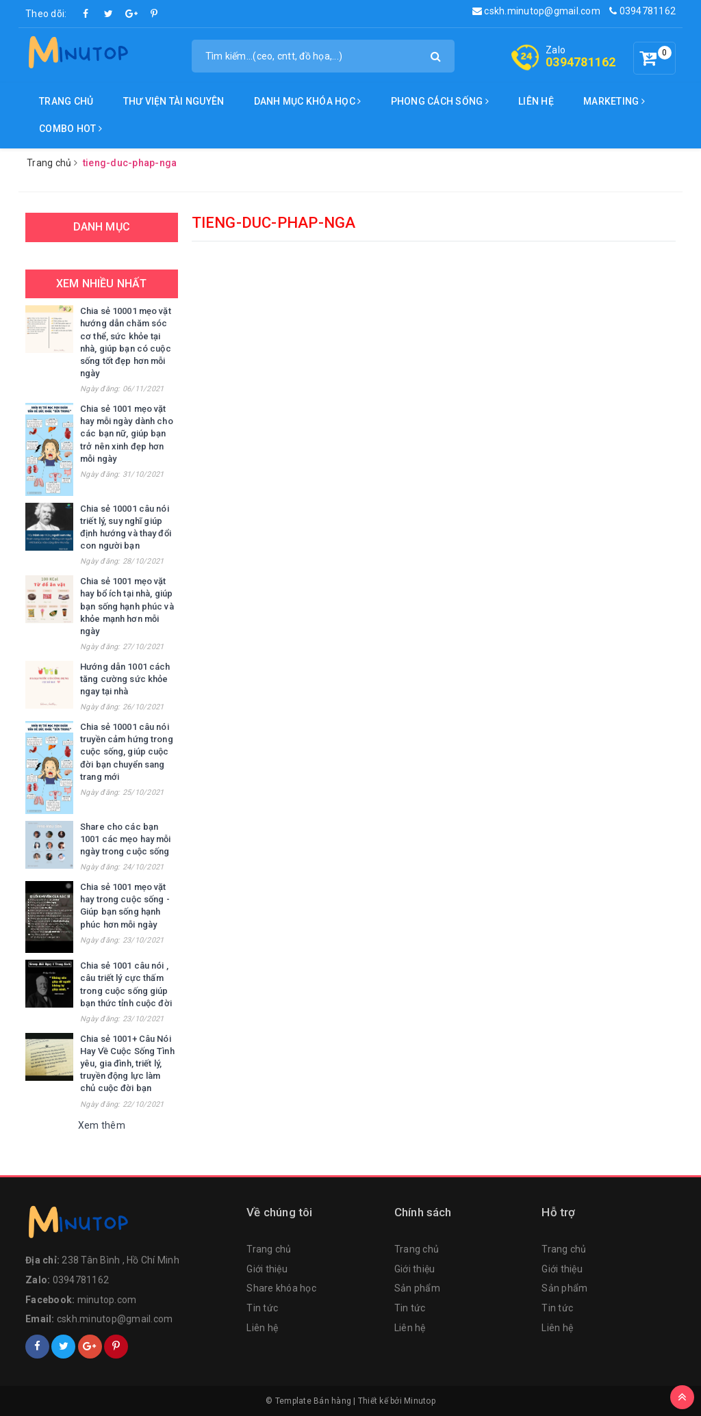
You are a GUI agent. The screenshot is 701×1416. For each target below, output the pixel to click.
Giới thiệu (267, 1268)
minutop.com (107, 1299)
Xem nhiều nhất (101, 283)
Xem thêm (101, 1125)
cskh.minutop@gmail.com (536, 10)
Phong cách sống (440, 101)
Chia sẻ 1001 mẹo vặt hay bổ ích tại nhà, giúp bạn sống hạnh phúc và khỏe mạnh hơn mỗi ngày (127, 606)
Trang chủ (66, 101)
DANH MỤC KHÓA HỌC (307, 101)
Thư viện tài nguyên (174, 101)
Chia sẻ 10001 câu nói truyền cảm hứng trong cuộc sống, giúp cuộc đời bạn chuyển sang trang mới (126, 752)
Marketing (614, 101)
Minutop (419, 1401)
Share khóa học (281, 1288)
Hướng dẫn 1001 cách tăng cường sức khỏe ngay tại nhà (125, 678)
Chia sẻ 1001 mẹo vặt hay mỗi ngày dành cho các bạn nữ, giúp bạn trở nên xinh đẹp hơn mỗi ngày (126, 434)
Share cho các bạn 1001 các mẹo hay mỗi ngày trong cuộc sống (125, 839)
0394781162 (642, 10)
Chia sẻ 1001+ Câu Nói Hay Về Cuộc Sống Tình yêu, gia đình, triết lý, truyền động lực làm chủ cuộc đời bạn (127, 1064)
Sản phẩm (417, 1288)
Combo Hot (70, 128)
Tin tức (262, 1307)
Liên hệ (536, 101)
